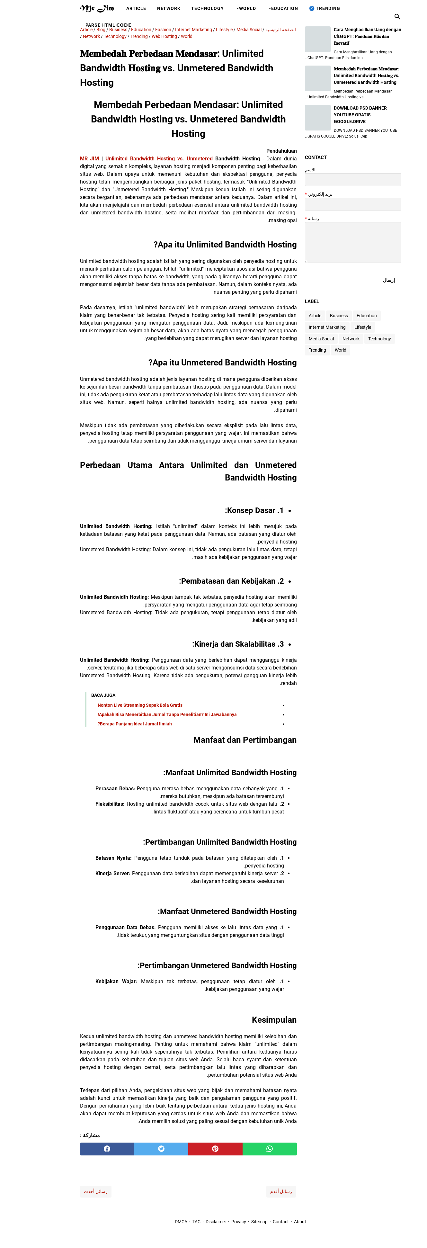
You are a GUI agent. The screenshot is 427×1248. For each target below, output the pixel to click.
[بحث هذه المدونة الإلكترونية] (370, 17)
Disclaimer (188, 1221)
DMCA (154, 1221)
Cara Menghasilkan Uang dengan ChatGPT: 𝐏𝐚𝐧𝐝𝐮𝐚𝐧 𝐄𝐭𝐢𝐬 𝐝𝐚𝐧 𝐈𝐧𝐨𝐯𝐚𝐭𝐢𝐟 (340, 36)
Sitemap (232, 1221)
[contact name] (326, 179)
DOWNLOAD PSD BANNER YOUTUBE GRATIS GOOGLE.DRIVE (333, 114)
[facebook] (80, 1149)
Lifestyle (335, 327)
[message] (326, 242)
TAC (169, 1221)
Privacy (211, 1221)
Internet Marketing (300, 327)
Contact (254, 1221)
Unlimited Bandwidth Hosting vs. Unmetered (132, 159)
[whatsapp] (243, 1149)
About (273, 1221)
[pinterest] (188, 1149)
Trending (290, 350)
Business (312, 315)
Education (257, 8)
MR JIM (62, 159)
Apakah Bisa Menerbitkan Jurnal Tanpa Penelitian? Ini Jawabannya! (140, 714)
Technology (180, 8)
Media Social (294, 338)
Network (142, 8)
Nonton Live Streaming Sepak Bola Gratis (113, 705)
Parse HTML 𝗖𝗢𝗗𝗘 (81, 25)
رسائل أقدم (254, 1191)
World (220, 8)
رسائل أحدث (69, 1191)
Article (109, 8)
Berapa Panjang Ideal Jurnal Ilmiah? (108, 723)
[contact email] (326, 204)
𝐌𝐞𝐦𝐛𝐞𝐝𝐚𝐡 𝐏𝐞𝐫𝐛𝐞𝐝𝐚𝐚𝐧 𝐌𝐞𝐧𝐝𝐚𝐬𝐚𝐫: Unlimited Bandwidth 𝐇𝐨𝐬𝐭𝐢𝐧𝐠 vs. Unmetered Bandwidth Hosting (339, 75)
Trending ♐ (297, 8)
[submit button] (362, 280)
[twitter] (134, 1149)
